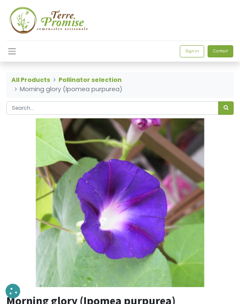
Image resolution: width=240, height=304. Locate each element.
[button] (12, 291)
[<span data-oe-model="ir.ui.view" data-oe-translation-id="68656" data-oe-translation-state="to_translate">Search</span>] (226, 108)
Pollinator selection (90, 80)
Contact (220, 51)
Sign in (192, 51)
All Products (30, 80)
